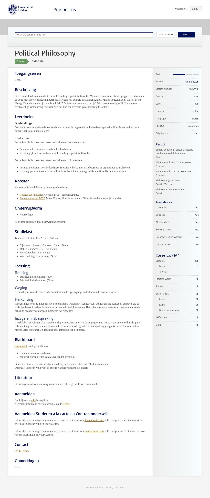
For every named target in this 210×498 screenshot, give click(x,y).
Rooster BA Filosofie (31, 194)
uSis (33, 400)
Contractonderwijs (94, 431)
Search (186, 34)
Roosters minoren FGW (32, 198)
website (67, 404)
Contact (120, 487)
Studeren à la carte (94, 420)
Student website (94, 487)
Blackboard (21, 346)
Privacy (109, 487)
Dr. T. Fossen (22, 451)
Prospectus (64, 10)
